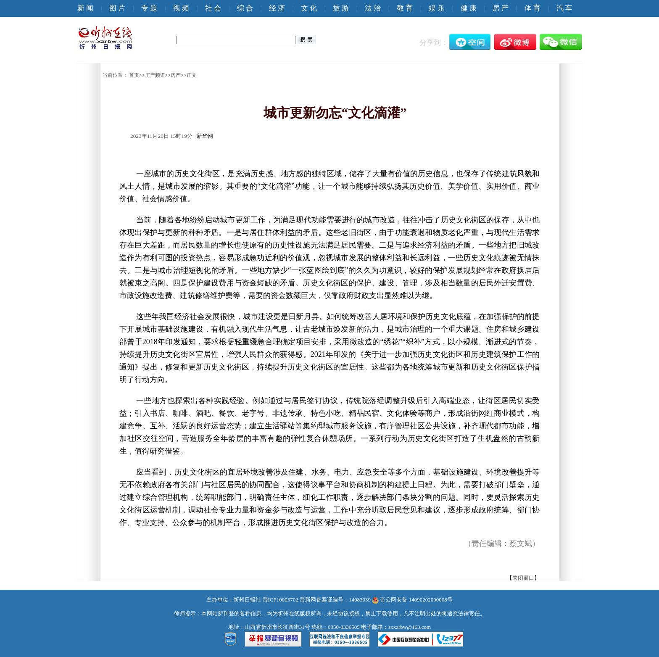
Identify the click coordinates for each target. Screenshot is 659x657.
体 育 (532, 8)
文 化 (309, 8)
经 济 (277, 8)
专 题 (149, 8)
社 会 (213, 8)
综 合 (245, 8)
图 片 (117, 8)
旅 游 (341, 8)
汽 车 (564, 8)
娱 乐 (437, 8)
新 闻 (85, 8)
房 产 (501, 8)
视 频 (181, 8)
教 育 (405, 8)
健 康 (469, 8)
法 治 (373, 8)
